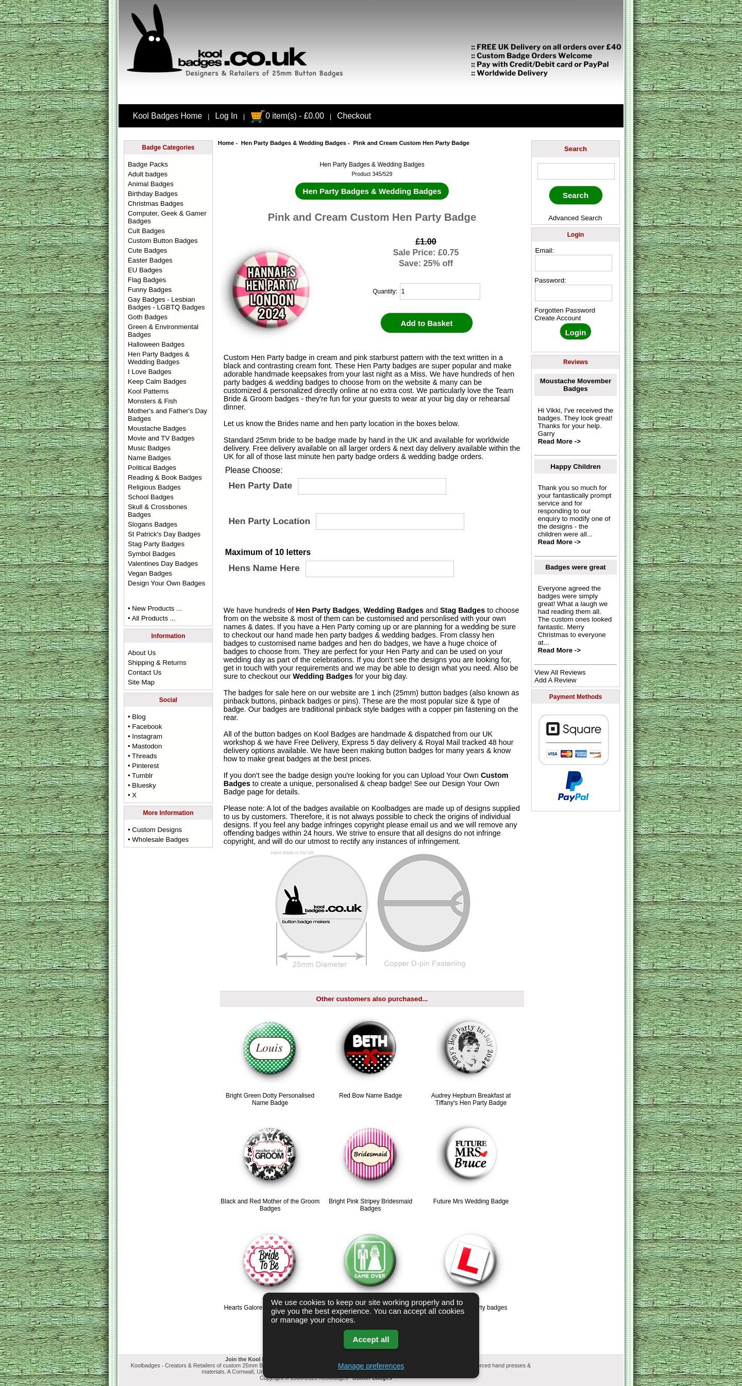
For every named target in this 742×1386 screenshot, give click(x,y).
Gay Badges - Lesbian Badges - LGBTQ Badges (166, 303)
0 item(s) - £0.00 (287, 115)
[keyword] (576, 171)
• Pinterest (143, 766)
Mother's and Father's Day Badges (167, 414)
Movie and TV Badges (161, 438)
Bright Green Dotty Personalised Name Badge (270, 1099)
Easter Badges (150, 260)
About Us (142, 653)
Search (575, 149)
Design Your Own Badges (166, 583)
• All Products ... (152, 618)
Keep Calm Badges (157, 381)
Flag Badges (147, 280)
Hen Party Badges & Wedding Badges (293, 143)
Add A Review (555, 680)
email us (424, 825)
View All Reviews (559, 672)
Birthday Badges (153, 194)
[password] (573, 293)
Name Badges (149, 458)
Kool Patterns (148, 391)
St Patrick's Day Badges (164, 534)
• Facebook (145, 726)
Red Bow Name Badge (370, 1095)
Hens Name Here (263, 568)
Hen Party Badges (327, 610)
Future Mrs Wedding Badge (471, 1201)
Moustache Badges (157, 428)
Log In (226, 115)
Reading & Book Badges (165, 477)
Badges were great (575, 567)
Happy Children (575, 466)
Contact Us (144, 672)
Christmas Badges (155, 203)
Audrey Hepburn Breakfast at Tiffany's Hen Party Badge (471, 1099)
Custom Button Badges (163, 240)
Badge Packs (148, 164)
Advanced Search (575, 218)
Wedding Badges (394, 610)
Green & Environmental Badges (163, 330)
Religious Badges (154, 487)
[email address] (573, 263)
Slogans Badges (152, 524)
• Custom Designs (155, 830)
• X (132, 795)
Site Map (141, 682)
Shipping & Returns (157, 662)
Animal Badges (151, 184)
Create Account (557, 318)
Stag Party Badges (156, 544)
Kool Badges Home (167, 115)
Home (226, 143)
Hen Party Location (269, 521)
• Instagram (145, 736)
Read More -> (559, 441)
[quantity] (440, 291)
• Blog (137, 717)
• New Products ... (155, 608)
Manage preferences (371, 1366)
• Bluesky (142, 785)
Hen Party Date (260, 486)
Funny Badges (150, 289)
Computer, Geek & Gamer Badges (167, 217)
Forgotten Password (564, 310)
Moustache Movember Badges (576, 385)
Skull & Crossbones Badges (157, 510)
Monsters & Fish (152, 401)
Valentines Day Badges (163, 563)
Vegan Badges (150, 573)
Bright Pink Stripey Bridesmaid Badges (370, 1205)
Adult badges (147, 174)
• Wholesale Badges (158, 839)
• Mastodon (145, 746)
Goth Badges (147, 317)
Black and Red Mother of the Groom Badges (270, 1205)
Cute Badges (147, 250)
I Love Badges (149, 372)
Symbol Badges (151, 554)
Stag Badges (462, 610)
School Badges (151, 497)
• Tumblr (140, 775)
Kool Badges (335, 734)
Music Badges (149, 448)
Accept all (371, 1339)
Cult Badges (146, 231)
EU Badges (145, 270)
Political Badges (152, 467)
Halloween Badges (156, 344)
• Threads (142, 756)
